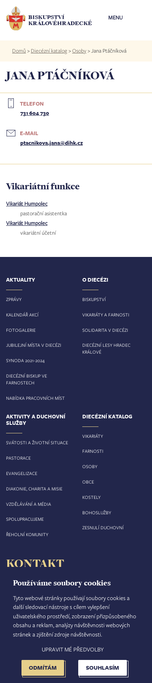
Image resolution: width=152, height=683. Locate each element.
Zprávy (13, 299)
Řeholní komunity (27, 534)
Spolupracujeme (25, 519)
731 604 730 (34, 113)
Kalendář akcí (22, 315)
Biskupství (94, 299)
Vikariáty (92, 436)
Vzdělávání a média (28, 504)
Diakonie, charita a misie (34, 489)
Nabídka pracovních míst (35, 398)
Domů (19, 50)
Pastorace (18, 458)
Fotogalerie (21, 330)
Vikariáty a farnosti (105, 315)
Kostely (91, 497)
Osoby (79, 50)
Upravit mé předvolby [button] (73, 649)
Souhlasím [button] (102, 667)
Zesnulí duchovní (103, 527)
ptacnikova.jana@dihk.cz (51, 142)
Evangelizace (21, 473)
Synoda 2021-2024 (25, 360)
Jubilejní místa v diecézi (33, 345)
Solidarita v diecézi (105, 330)
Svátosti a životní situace (37, 442)
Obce (88, 482)
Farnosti (92, 451)
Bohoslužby (96, 512)
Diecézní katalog (49, 50)
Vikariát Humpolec (26, 203)
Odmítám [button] (43, 667)
